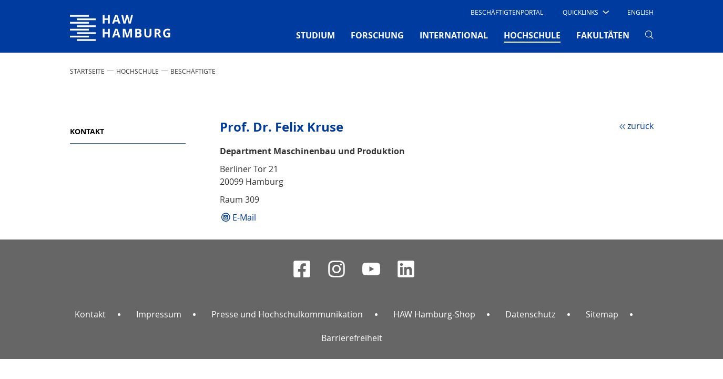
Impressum (158, 314)
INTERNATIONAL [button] (454, 35)
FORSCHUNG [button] (377, 35)
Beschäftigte (193, 71)
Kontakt (87, 131)
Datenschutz (530, 314)
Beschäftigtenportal (507, 12)
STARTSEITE (87, 71)
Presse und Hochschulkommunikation (287, 314)
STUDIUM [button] (315, 35)
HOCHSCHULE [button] (532, 34)
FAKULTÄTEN (602, 35)
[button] (585, 12)
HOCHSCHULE (137, 71)
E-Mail (244, 217)
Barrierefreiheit (351, 338)
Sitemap (602, 314)
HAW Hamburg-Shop (434, 314)
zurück (640, 126)
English (640, 12)
